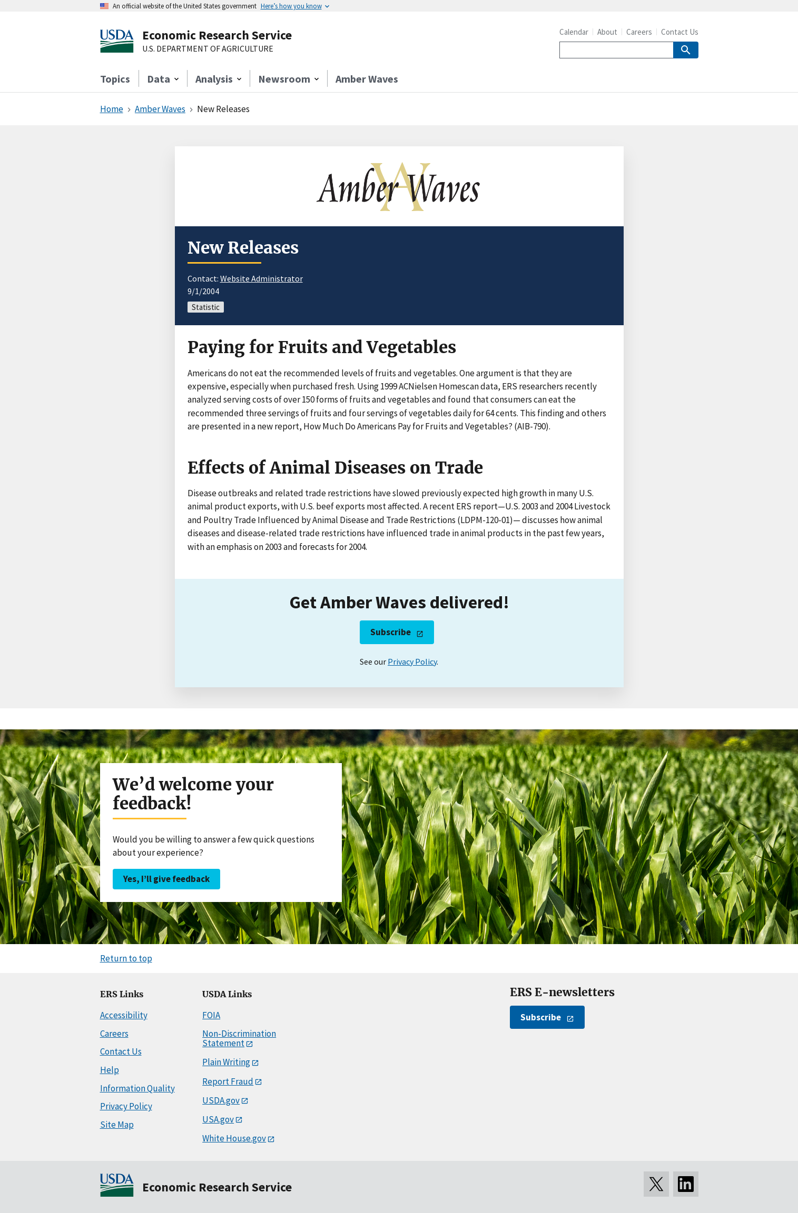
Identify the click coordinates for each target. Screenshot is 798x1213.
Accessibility (123, 1015)
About (607, 31)
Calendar (573, 31)
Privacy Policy (412, 661)
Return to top (126, 958)
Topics (115, 78)
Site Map (117, 1124)
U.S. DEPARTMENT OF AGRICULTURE (207, 49)
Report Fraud (227, 1081)
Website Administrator (261, 278)
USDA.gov (221, 1100)
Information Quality (137, 1088)
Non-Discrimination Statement (239, 1038)
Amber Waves (367, 78)
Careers (639, 31)
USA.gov (218, 1119)
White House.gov (234, 1138)
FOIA (211, 1015)
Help (109, 1070)
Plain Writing (226, 1062)
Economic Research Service (217, 35)
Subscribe (390, 632)
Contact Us (679, 31)
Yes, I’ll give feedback (166, 879)
